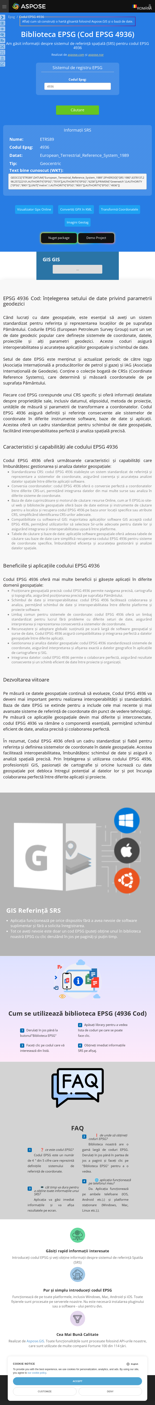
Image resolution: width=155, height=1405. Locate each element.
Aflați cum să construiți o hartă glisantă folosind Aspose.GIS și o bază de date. (77, 21)
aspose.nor (96, 55)
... (77, 269)
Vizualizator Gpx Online (34, 209)
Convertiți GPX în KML (76, 209)
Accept (77, 1381)
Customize (45, 1391)
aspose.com (76, 55)
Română (142, 6)
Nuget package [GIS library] (58, 238)
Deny (110, 1391)
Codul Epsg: (77, 79)
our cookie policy (37, 1372)
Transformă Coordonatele (119, 209)
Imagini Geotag (77, 222)
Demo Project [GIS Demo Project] (96, 238)
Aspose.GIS (35, 1341)
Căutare (77, 109)
